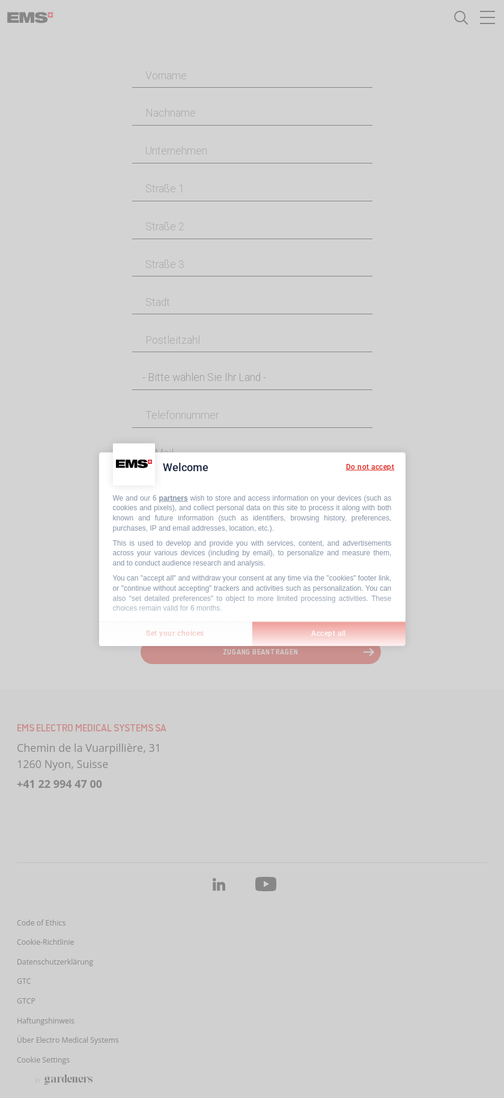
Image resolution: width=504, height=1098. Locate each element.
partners (173, 497)
